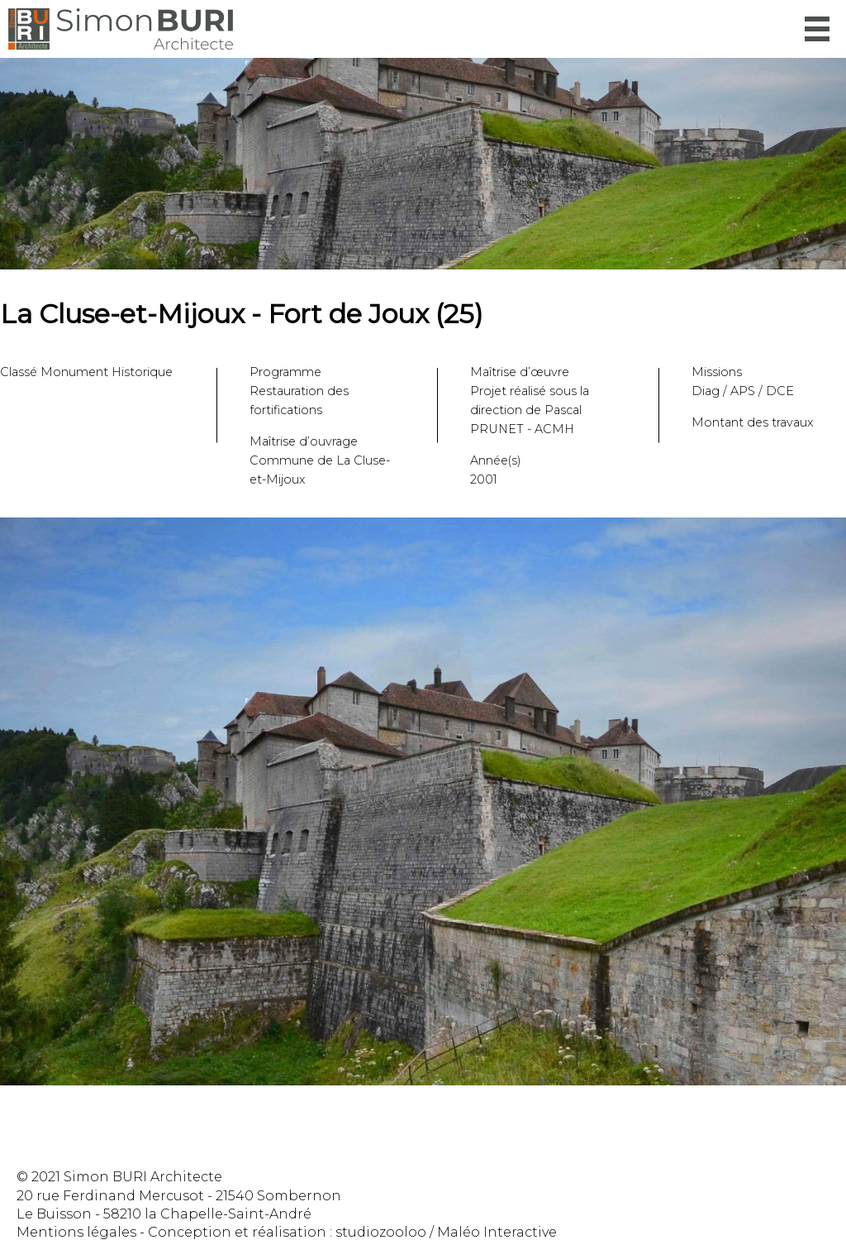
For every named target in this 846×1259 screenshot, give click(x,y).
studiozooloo (380, 1232)
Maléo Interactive (497, 1232)
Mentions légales (76, 1232)
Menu (817, 29)
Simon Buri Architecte (120, 29)
